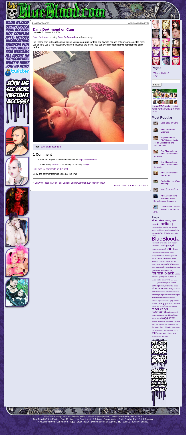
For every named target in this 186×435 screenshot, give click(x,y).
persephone (155, 306)
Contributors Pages (65, 421)
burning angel (167, 245)
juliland (173, 283)
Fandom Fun (131, 419)
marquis (177, 295)
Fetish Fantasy (146, 419)
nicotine (154, 303)
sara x (154, 315)
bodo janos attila (161, 243)
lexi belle (169, 292)
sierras (154, 318)
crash (172, 253)
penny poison (165, 303)
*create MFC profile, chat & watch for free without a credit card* (166, 108)
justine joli (156, 286)
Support (111, 421)
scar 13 (167, 315)
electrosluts (167, 267)
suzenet (160, 321)
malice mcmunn (168, 295)
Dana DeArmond (41, 37)
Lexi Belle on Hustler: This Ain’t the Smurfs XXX (166, 209)
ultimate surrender (172, 327)
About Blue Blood (46, 421)
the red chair (163, 324)
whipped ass (167, 333)
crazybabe (156, 256)
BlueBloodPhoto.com (131, 416)
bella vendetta (172, 233)
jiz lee (168, 283)
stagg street (168, 318)
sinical (159, 318)
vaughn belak (168, 330)
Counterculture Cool (113, 419)
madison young (157, 295)
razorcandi (159, 311)
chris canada (159, 253)
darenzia (155, 261)
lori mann (176, 292)
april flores (160, 230)
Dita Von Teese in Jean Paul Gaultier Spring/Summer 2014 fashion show (70, 183)
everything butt (166, 270)
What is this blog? (161, 73)
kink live (167, 289)
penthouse (176, 303)
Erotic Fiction (83, 421)
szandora (177, 321)
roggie (168, 312)
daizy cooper (172, 256)
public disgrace (172, 306)
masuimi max (157, 298)
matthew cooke (169, 298)
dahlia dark (164, 256)
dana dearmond (53, 146)
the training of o (173, 324)
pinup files (163, 306)
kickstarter (158, 288)
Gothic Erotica (52, 419)
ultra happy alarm (157, 330)
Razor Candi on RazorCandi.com (130, 185)
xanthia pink (160, 336)
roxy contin (174, 312)
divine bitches (161, 264)
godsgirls (163, 277)
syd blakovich (168, 321)
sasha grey (160, 315)
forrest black (163, 273)
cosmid (166, 253)
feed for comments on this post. (50, 169)
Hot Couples (82, 419)
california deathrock (158, 250)
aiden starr (158, 220)
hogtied (170, 277)
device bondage (164, 261)
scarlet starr (174, 315)
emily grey (176, 267)
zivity (166, 336)
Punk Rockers (67, 419)
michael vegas (157, 300)
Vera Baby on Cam (169, 123)
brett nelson (172, 243)
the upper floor (157, 327)
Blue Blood (38, 419)
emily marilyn (156, 270)
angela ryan (167, 227)
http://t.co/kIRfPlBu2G (88, 160)
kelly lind (164, 286)
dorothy (170, 264)
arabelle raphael (170, 230)
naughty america (173, 300)
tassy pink (155, 324)
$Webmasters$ (98, 421)
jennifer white (166, 280)
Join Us (126, 421)
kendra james (173, 286)
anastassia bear (157, 227)
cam (43, 146)
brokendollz (155, 246)
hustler (159, 280)
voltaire (159, 333)
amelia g (165, 223)
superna (154, 321)
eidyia (159, 267)
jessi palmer (161, 283)
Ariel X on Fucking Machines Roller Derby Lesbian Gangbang (165, 198)
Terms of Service (140, 421)
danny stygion (171, 258)
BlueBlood (56, 164)
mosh (165, 300)
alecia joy (168, 221)
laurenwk (162, 292)
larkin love (155, 292)
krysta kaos (175, 289)
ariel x (161, 233)
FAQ (155, 76)
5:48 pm (86, 164)
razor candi (160, 309)
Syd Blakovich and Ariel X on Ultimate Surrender (165, 153)
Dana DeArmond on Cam (53, 29)
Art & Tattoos (96, 419)
